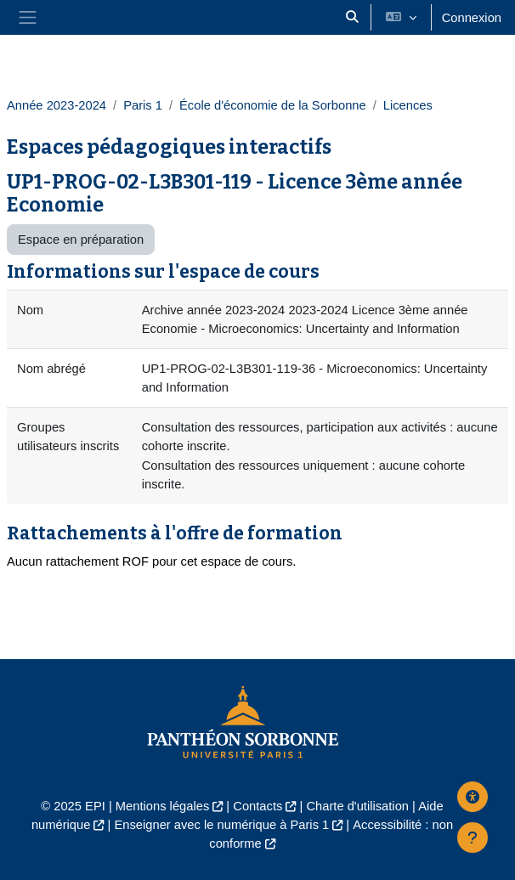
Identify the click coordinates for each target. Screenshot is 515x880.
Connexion (471, 18)
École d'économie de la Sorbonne (272, 105)
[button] (352, 17)
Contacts (257, 806)
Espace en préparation (81, 239)
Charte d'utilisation (357, 806)
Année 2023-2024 (56, 105)
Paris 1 (142, 105)
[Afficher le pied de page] (472, 837)
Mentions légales (162, 806)
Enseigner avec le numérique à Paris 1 (221, 825)
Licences (408, 105)
